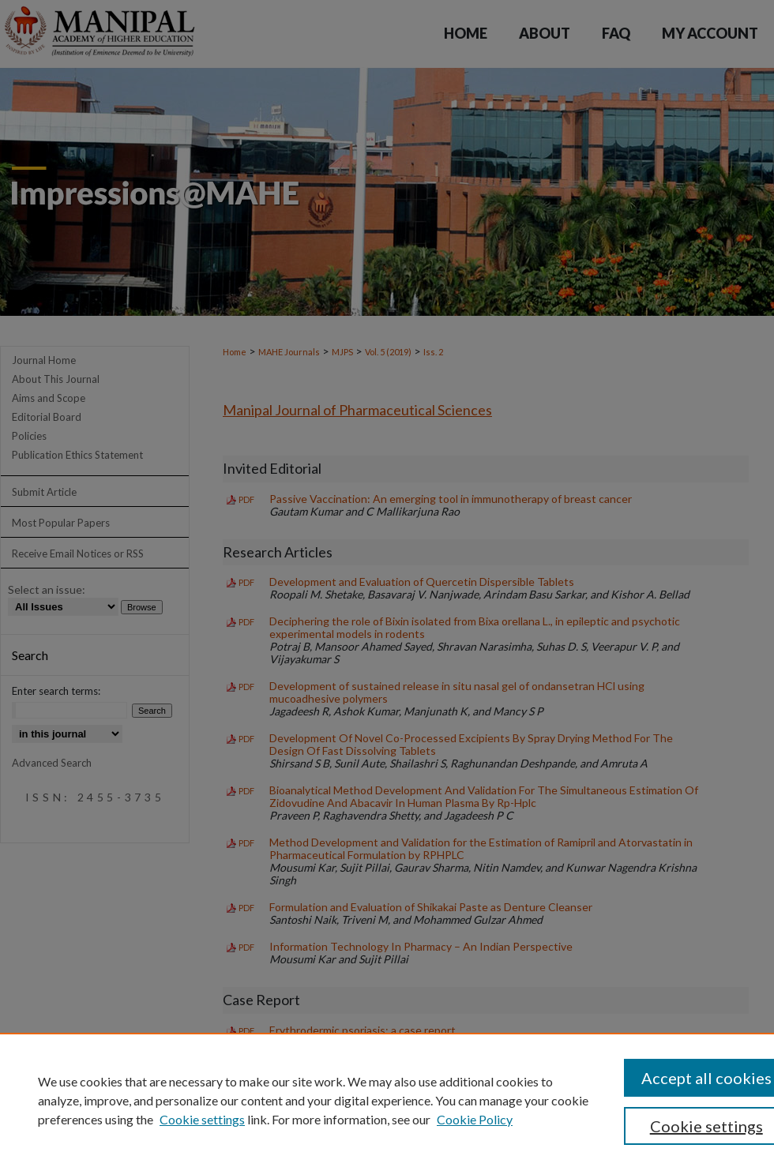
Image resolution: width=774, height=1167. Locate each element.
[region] (387, 1100)
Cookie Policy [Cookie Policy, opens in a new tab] (475, 1119)
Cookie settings (202, 1119)
